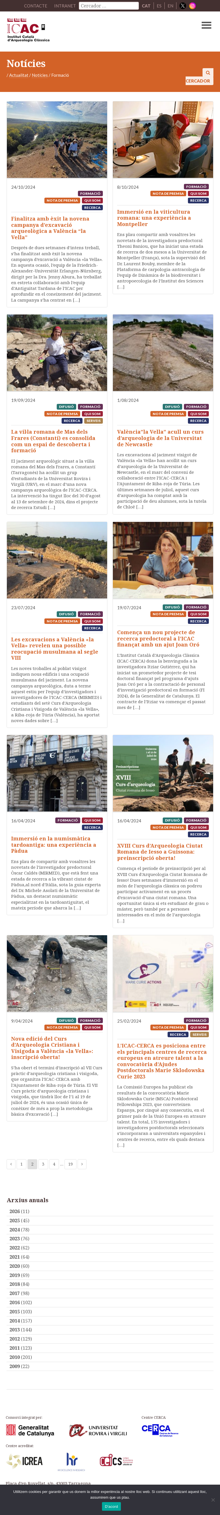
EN (170, 5)
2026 (14, 1211)
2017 (14, 1293)
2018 (14, 1284)
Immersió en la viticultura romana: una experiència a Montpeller (154, 217)
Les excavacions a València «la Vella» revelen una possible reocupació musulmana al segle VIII (54, 648)
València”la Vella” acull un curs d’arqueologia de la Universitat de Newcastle (160, 437)
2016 (14, 1302)
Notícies (40, 75)
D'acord (111, 1506)
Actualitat (18, 75)
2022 (14, 1248)
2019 (14, 1275)
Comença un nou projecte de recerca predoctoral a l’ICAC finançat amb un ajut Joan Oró (158, 638)
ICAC (88, 31)
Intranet (65, 5)
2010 (14, 1357)
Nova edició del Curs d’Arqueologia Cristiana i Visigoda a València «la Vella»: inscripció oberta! (52, 1048)
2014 (14, 1321)
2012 (14, 1339)
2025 (14, 1220)
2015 (14, 1311)
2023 (14, 1238)
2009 (14, 1366)
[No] (213, 1500)
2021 (14, 1257)
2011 (14, 1348)
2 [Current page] (32, 1164)
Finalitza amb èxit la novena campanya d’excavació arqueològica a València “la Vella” (50, 228)
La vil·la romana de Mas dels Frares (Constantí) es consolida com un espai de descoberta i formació (53, 441)
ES (159, 5)
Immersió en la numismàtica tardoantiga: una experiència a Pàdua (53, 844)
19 (70, 1164)
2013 (14, 1330)
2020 (14, 1266)
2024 (14, 1230)
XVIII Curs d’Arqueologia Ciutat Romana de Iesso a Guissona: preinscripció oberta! (160, 851)
